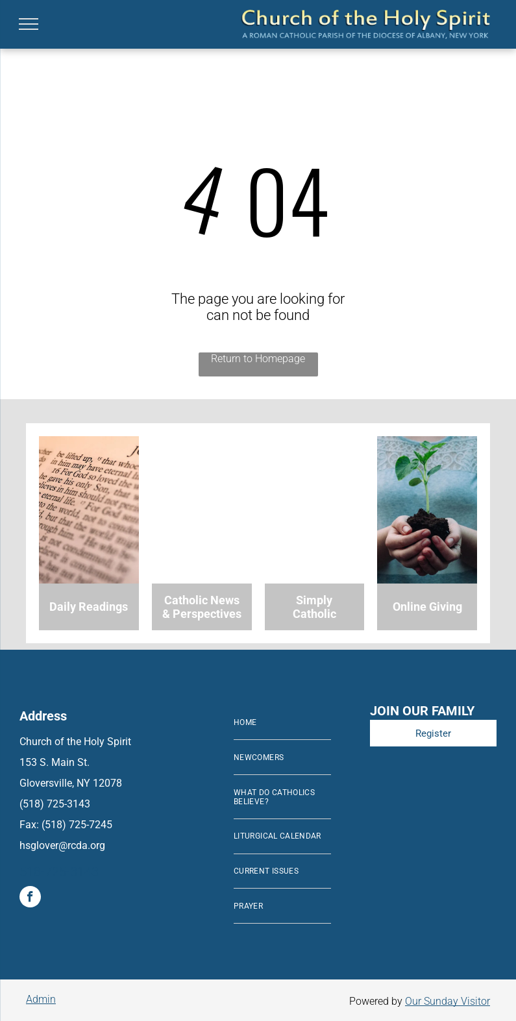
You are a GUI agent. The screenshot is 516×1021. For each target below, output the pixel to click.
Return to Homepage (258, 358)
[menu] (28, 24)
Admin (41, 999)
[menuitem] (282, 723)
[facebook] (30, 898)
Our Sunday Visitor (447, 1001)
